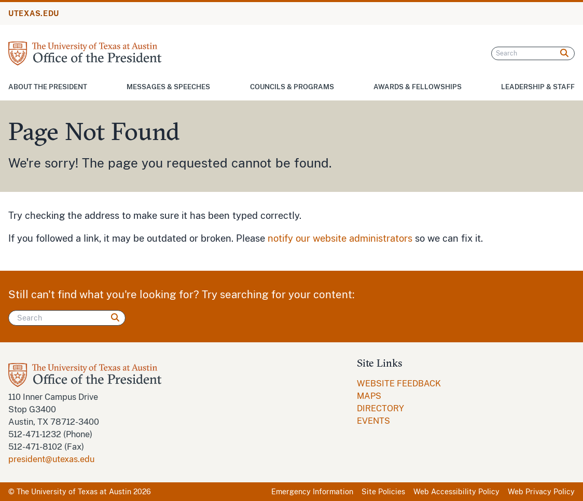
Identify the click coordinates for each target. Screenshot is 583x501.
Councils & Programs (292, 87)
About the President (47, 87)
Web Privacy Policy (541, 492)
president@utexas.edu (51, 459)
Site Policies (383, 492)
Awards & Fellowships (417, 87)
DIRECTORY (380, 408)
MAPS (369, 396)
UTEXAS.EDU (33, 13)
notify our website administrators (340, 238)
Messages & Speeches (168, 87)
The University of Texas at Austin (74, 492)
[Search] (533, 53)
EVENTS (373, 421)
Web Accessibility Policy (456, 492)
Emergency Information (312, 492)
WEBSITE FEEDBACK (399, 383)
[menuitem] (399, 384)
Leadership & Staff (538, 87)
